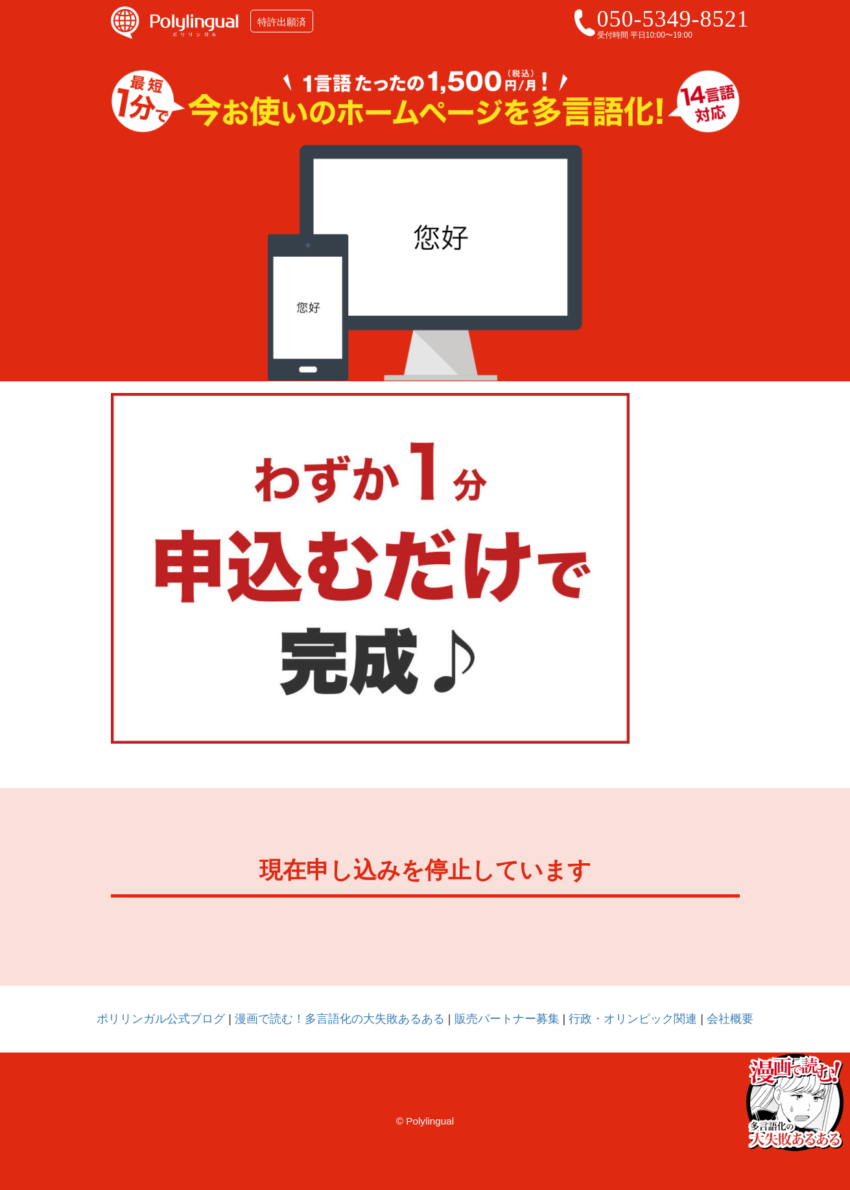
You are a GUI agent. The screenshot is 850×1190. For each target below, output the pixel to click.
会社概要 (730, 1018)
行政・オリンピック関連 (633, 1018)
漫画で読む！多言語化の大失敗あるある (340, 1018)
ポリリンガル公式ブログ (161, 1018)
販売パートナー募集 (507, 1018)
